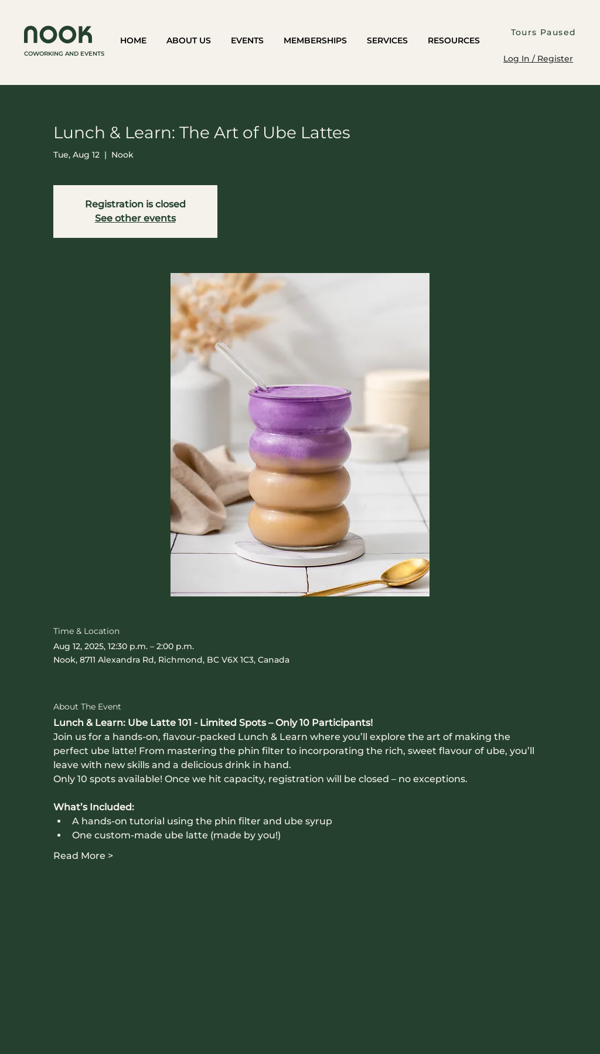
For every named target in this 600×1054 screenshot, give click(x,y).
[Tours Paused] (545, 32)
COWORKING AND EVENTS (64, 53)
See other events (135, 218)
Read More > (83, 855)
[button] (188, 41)
